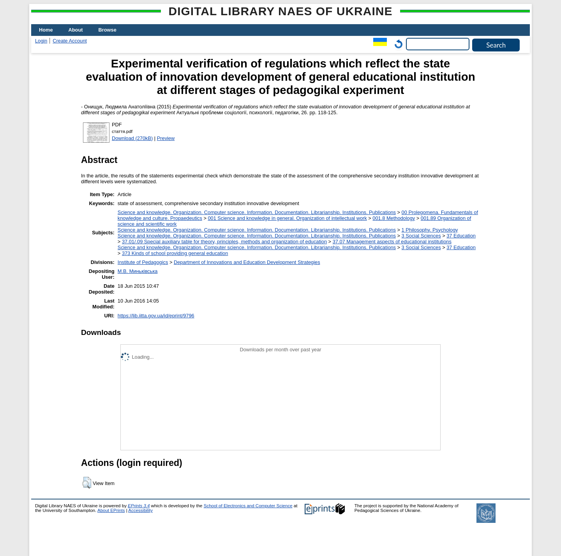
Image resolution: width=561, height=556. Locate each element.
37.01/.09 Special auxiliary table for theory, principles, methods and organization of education (224, 241)
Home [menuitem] (46, 30)
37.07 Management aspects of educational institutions (392, 241)
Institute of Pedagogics (143, 262)
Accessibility (140, 510)
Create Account (70, 41)
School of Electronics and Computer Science (248, 505)
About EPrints (111, 510)
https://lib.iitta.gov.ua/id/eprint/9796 (156, 316)
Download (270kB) (132, 138)
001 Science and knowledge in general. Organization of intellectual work (287, 218)
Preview (166, 138)
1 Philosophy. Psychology (430, 230)
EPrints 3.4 (139, 505)
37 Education (461, 236)
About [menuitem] (76, 30)
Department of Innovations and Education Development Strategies (247, 262)
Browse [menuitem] (107, 30)
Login (41, 41)
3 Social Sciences (421, 236)
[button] (86, 483)
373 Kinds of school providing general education (175, 253)
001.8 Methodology (393, 218)
